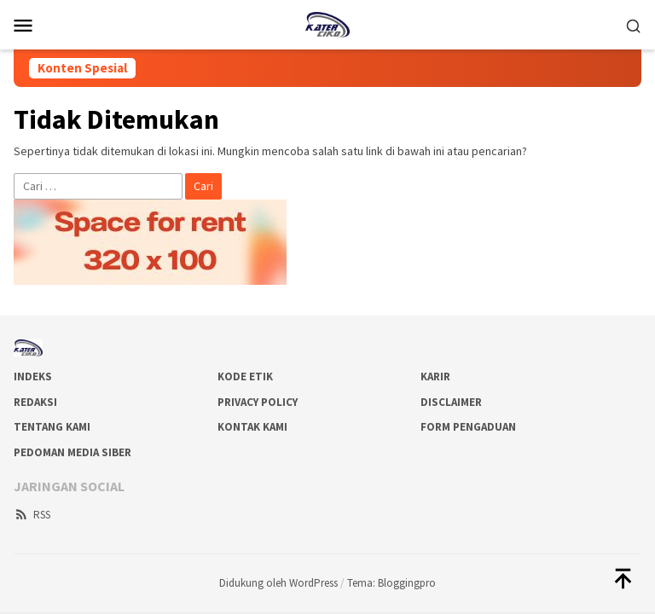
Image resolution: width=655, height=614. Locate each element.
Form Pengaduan (468, 427)
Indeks (33, 376)
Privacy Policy (257, 402)
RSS (32, 514)
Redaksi (35, 402)
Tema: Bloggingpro (391, 583)
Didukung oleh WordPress (278, 583)
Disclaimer (451, 402)
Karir (435, 376)
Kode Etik (245, 376)
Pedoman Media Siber (72, 452)
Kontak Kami (252, 427)
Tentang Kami (52, 427)
